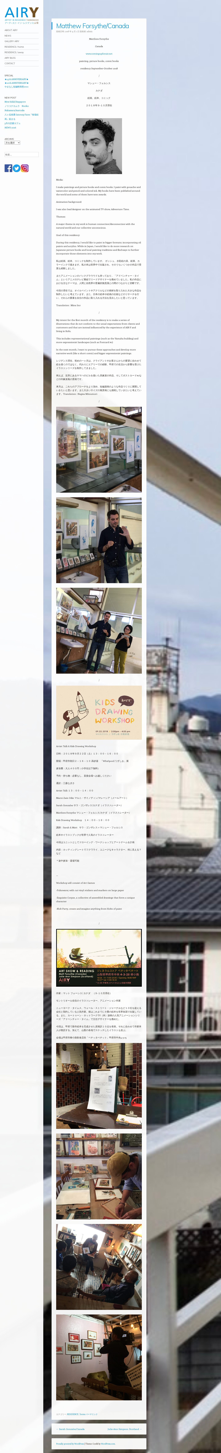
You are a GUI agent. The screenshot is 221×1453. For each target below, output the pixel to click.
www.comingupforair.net (99, 53)
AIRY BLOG (10, 57)
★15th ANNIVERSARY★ (16, 79)
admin (89, 31)
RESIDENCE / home (14, 46)
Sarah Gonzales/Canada (70, 1429)
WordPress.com (108, 1443)
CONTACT (10, 63)
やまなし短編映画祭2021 (16, 86)
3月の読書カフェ (13, 123)
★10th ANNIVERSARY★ (17, 82)
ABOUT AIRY (11, 30)
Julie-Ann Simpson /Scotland (125, 1429)
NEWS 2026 (10, 127)
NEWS (8, 35)
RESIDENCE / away (14, 52)
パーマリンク (92, 1414)
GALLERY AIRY (12, 41)
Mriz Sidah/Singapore (15, 101)
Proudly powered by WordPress (70, 1443)
